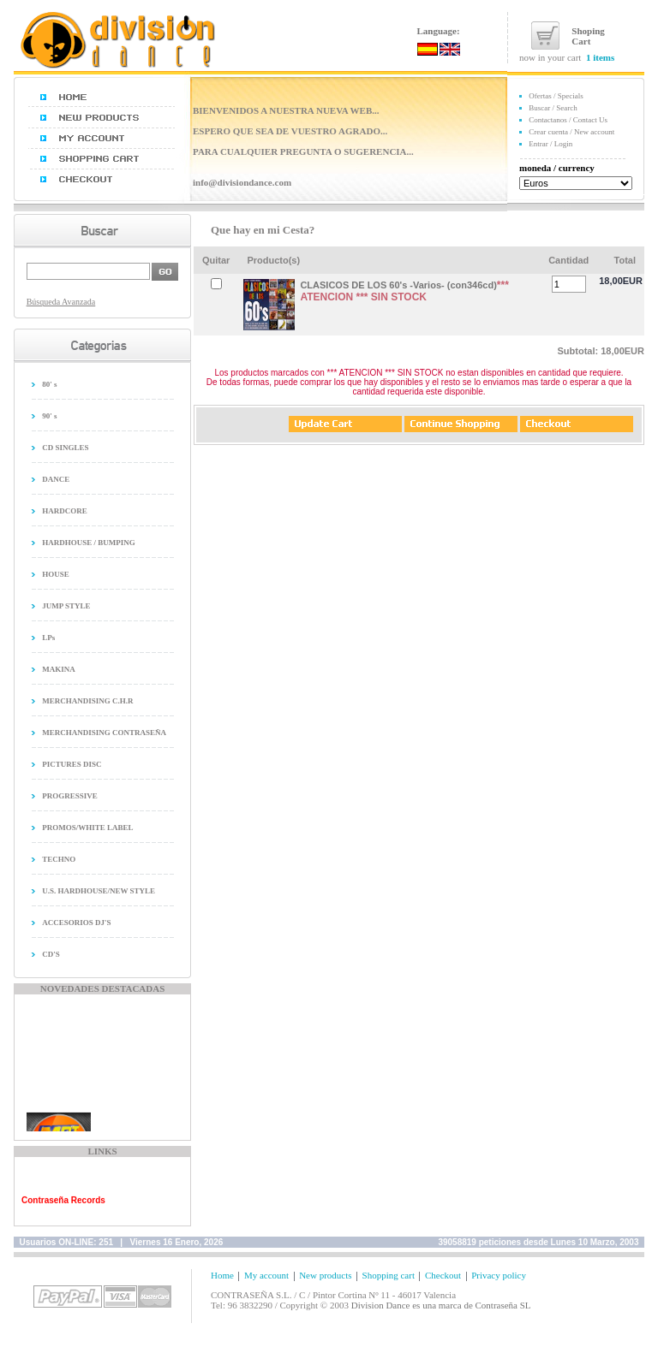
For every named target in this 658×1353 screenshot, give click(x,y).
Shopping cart (388, 1275)
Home (222, 1275)
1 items (600, 57)
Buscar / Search (553, 108)
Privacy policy (498, 1275)
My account (266, 1275)
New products (325, 1275)
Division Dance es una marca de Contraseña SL (441, 1305)
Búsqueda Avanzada (61, 301)
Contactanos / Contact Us (568, 120)
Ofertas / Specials (556, 96)
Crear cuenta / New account (571, 132)
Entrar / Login (550, 143)
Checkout (443, 1275)
